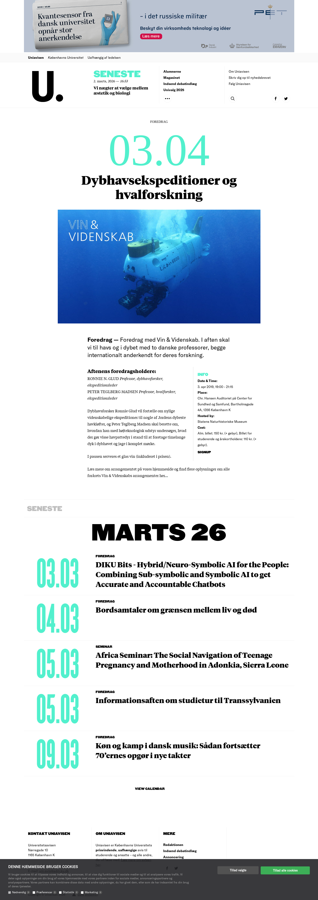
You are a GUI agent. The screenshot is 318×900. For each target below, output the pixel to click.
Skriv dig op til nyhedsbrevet (250, 77)
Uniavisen (36, 57)
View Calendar (150, 789)
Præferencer (46, 892)
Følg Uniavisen (239, 84)
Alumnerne (172, 71)
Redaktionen (173, 845)
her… (164, 475)
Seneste (117, 74)
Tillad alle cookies (285, 870)
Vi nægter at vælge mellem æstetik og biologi (121, 90)
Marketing (93, 892)
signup (205, 452)
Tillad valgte (238, 870)
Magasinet (171, 77)
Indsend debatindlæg (180, 84)
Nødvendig (21, 892)
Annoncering (173, 857)
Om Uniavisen (239, 71)
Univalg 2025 (173, 90)
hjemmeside (163, 468)
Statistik (70, 892)
